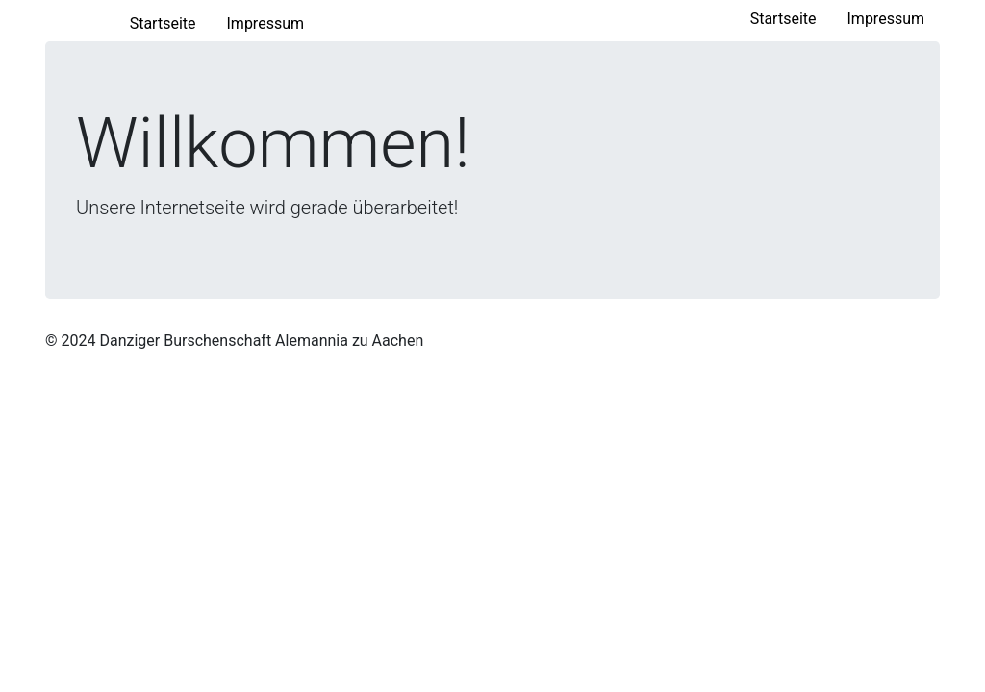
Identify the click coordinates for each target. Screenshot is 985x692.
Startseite (791, 17)
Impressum (886, 19)
